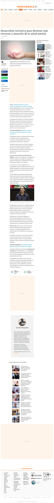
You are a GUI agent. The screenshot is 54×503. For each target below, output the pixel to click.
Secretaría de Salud (4, 91)
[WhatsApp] (29, 272)
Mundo (25, 9)
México (20, 9)
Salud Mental (5, 86)
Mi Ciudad (16, 353)
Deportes (40, 9)
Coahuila (10, 9)
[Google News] (16, 272)
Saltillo (16, 9)
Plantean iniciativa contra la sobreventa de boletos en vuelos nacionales (21, 132)
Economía (50, 9)
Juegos (5, 9)
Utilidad (45, 9)
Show (35, 9)
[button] (2, 10)
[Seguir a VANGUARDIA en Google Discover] (4, 36)
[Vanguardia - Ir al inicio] (27, 7)
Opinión (30, 9)
